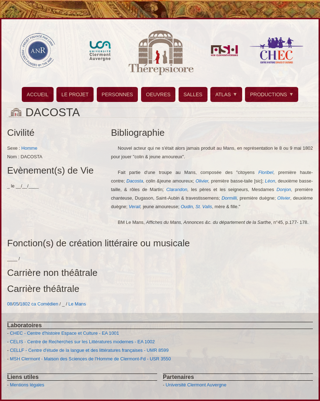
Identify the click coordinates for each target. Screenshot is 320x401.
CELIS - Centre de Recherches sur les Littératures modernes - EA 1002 (82, 341)
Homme (29, 148)
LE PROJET (75, 94)
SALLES (193, 94)
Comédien (48, 304)
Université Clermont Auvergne (196, 384)
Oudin (187, 206)
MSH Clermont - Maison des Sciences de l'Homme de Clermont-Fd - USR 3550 (90, 358)
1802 (25, 304)
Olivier (202, 181)
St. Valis (203, 206)
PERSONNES (117, 94)
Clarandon (176, 189)
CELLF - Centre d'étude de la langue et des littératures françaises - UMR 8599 (89, 350)
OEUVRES (158, 94)
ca (33, 304)
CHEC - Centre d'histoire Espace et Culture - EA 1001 (64, 333)
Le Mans (77, 304)
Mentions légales (27, 384)
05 (16, 304)
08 (9, 304)
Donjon (283, 189)
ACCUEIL (38, 94)
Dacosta (134, 181)
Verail (134, 206)
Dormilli (229, 198)
